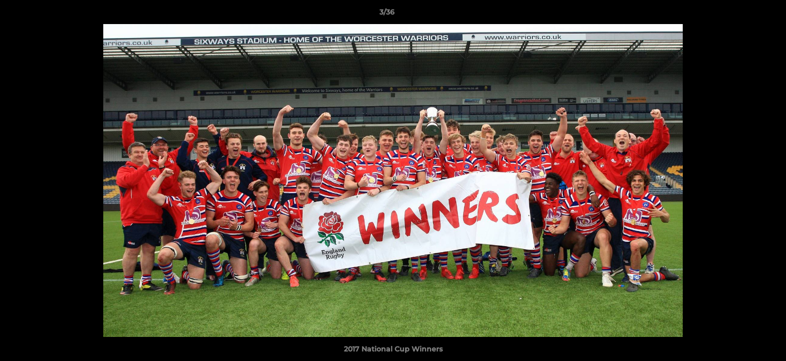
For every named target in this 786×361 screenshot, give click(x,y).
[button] (744, 14)
